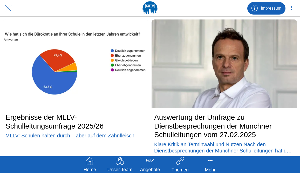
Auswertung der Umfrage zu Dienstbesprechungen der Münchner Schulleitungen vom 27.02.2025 (213, 126)
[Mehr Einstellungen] (291, 8)
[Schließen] (8, 8)
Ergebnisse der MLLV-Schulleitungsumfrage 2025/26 (54, 121)
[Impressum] (266, 8)
